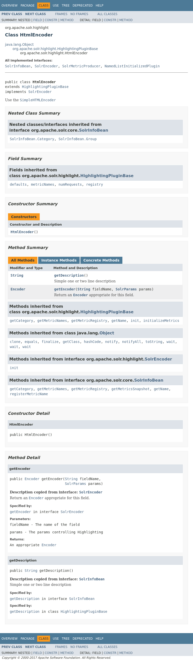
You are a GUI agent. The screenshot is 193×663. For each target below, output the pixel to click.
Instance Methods (58, 260)
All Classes (107, 14)
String (17, 275)
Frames (61, 14)
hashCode (92, 342)
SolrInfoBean (17, 66)
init (134, 321)
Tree (66, 5)
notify (111, 342)
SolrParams (126, 289)
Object (107, 333)
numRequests (70, 184)
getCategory (21, 321)
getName (119, 321)
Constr (51, 20)
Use (56, 5)
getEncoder (64, 289)
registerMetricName (29, 394)
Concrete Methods (101, 260)
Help (100, 5)
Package (27, 5)
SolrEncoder (46, 66)
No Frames (79, 14)
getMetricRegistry (89, 321)
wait (171, 342)
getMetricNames (52, 321)
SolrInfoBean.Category (32, 139)
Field (37, 20)
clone (15, 342)
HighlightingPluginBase (45, 87)
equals (31, 342)
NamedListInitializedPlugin (132, 66)
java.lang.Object (19, 44)
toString (154, 342)
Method (67, 20)
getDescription (69, 275)
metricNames (42, 184)
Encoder (18, 289)
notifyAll (131, 342)
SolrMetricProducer (81, 66)
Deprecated (83, 5)
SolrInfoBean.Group (78, 139)
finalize (49, 342)
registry (94, 184)
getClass (71, 342)
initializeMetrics (161, 321)
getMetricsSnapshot (131, 389)
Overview (10, 5)
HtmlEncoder (22, 232)
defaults (18, 184)
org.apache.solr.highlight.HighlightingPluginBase (55, 49)
